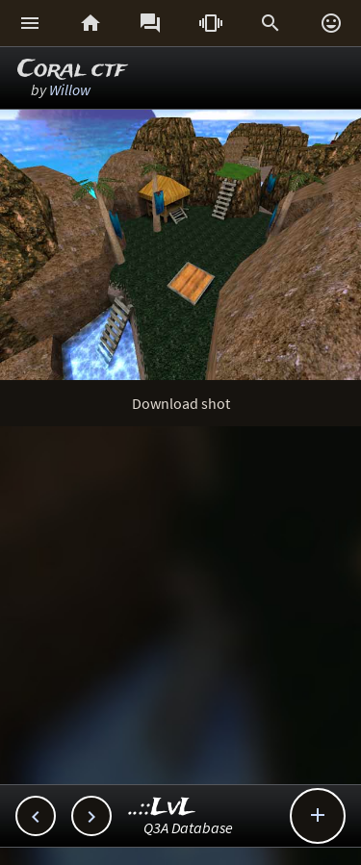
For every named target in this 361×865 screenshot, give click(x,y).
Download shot (181, 403)
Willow (69, 89)
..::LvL (162, 808)
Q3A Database (188, 827)
